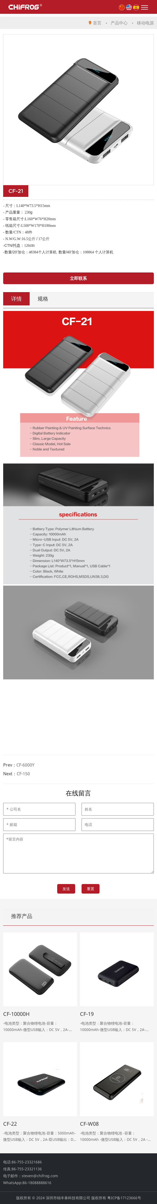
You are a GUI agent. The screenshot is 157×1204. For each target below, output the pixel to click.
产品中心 (119, 23)
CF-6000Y (25, 765)
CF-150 (23, 774)
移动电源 (145, 23)
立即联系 (78, 278)
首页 (97, 23)
